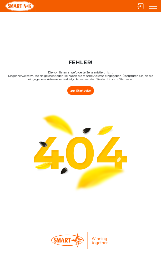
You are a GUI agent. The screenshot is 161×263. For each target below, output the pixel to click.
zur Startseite (80, 90)
